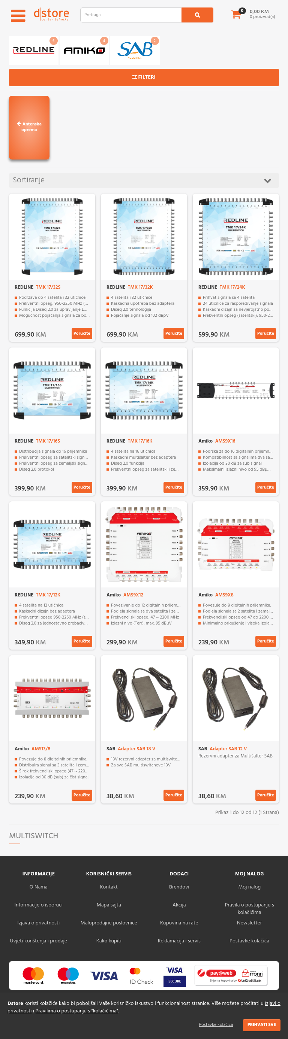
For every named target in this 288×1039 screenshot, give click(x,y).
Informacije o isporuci (39, 905)
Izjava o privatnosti (38, 923)
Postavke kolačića (216, 1025)
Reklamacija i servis (179, 941)
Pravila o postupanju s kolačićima (249, 909)
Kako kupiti (109, 941)
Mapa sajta (109, 905)
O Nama (39, 887)
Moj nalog (249, 887)
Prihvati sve (262, 1025)
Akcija (179, 905)
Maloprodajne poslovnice (109, 923)
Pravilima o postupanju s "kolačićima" (77, 1011)
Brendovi (179, 887)
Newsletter (249, 923)
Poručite (82, 333)
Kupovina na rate (179, 923)
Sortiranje (142, 180)
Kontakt (109, 887)
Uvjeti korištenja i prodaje (38, 941)
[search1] (197, 14)
